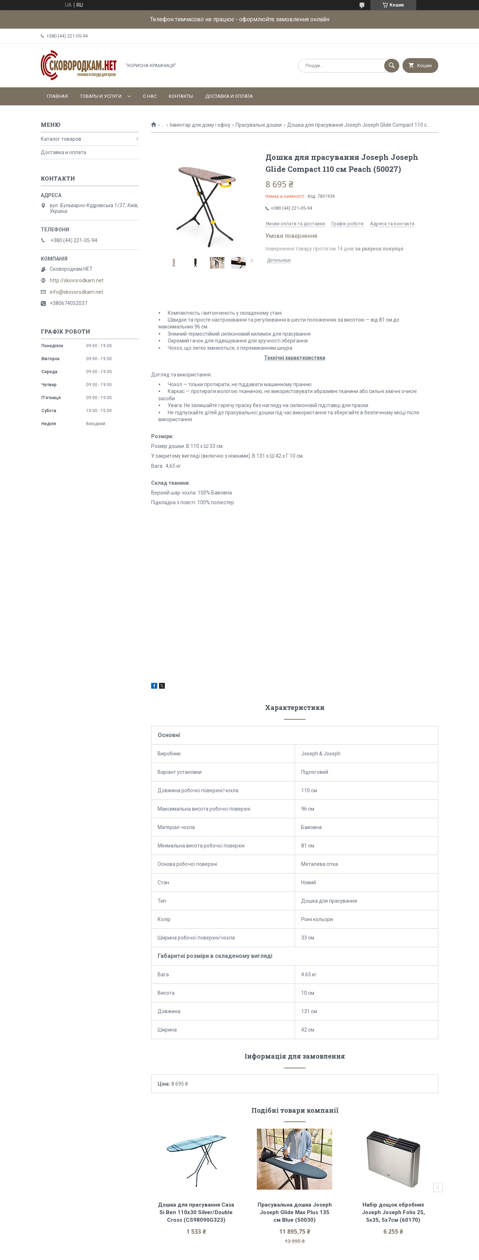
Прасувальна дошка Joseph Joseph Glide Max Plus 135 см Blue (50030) (295, 1212)
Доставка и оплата (229, 96)
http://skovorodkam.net (77, 280)
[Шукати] (391, 66)
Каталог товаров (61, 139)
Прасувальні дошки (259, 125)
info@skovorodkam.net (76, 292)
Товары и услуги (101, 96)
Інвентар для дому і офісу (200, 125)
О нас (150, 96)
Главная (57, 96)
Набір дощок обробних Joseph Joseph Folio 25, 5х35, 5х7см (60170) (394, 1212)
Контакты (181, 96)
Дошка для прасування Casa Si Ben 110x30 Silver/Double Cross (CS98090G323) (197, 1212)
